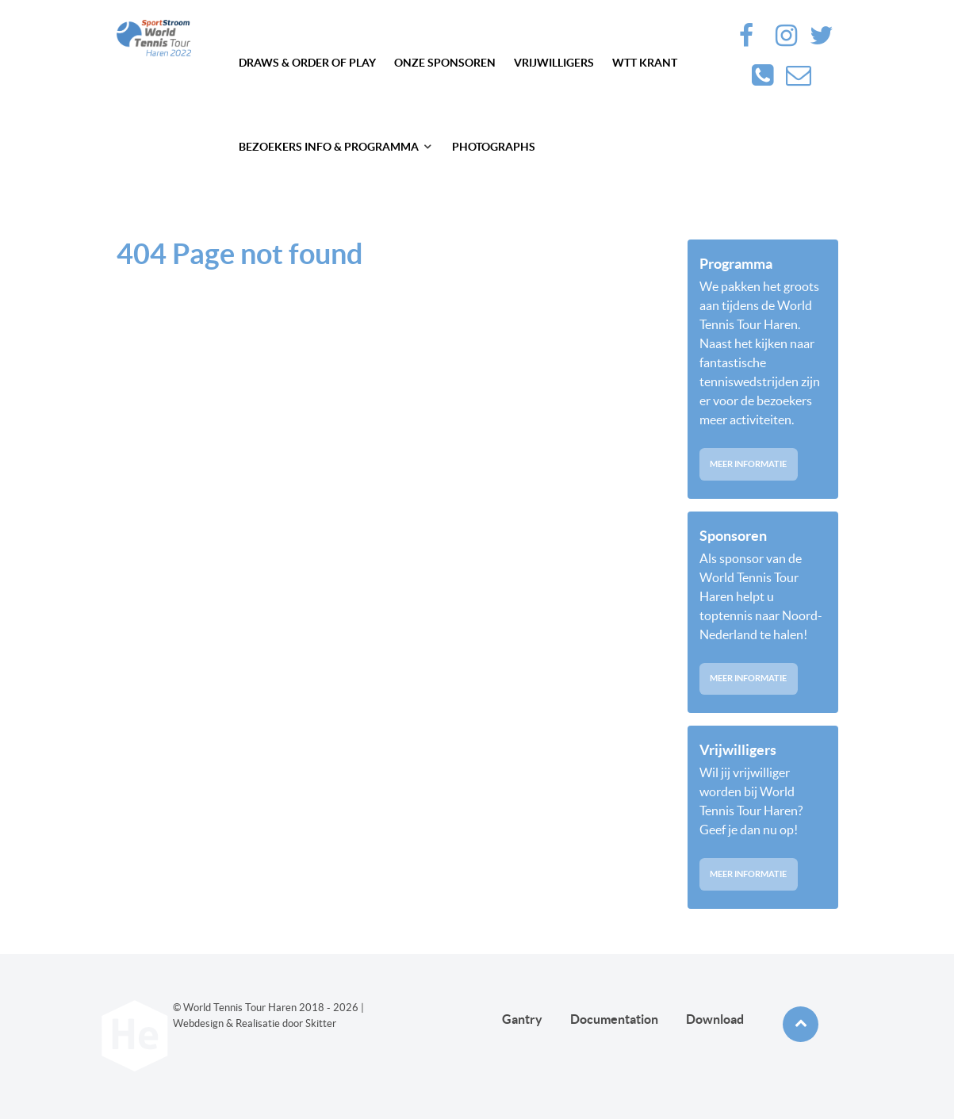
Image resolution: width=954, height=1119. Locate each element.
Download (715, 1019)
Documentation (614, 1019)
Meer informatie (748, 464)
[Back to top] (800, 1024)
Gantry (522, 1019)
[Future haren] (154, 38)
